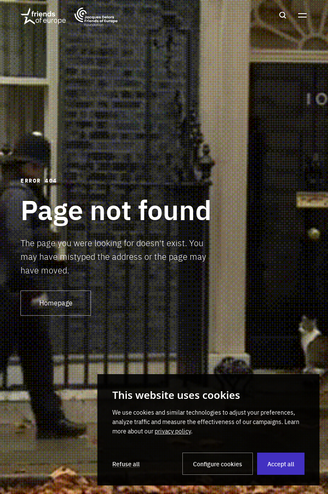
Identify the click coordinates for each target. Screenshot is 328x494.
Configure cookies (217, 463)
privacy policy (173, 431)
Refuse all (126, 464)
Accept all (280, 463)
